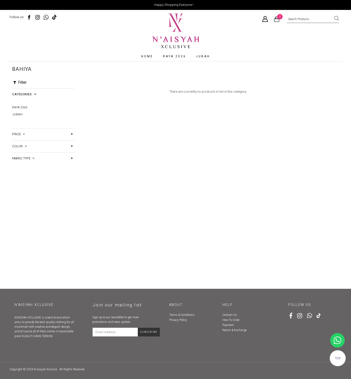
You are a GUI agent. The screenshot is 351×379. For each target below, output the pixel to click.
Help (227, 304)
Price (18, 134)
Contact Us (229, 315)
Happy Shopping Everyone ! (173, 4)
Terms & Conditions (182, 315)
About (176, 304)
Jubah (203, 56)
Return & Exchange (234, 330)
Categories (24, 94)
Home (147, 56)
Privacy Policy (178, 320)
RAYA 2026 (174, 56)
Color (19, 146)
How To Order (231, 320)
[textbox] (313, 19)
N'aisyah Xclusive (45, 369)
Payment (228, 325)
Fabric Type (23, 158)
